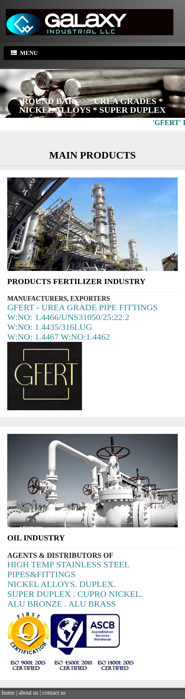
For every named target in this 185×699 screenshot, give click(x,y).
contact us (54, 692)
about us (28, 692)
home (8, 692)
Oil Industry (36, 537)
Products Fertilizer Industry (76, 280)
